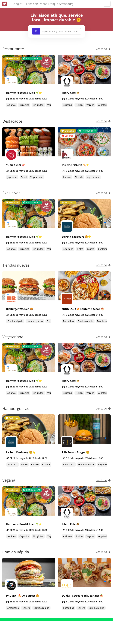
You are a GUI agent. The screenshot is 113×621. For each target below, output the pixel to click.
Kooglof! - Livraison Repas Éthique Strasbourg (43, 4)
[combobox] (56, 31)
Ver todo (103, 49)
